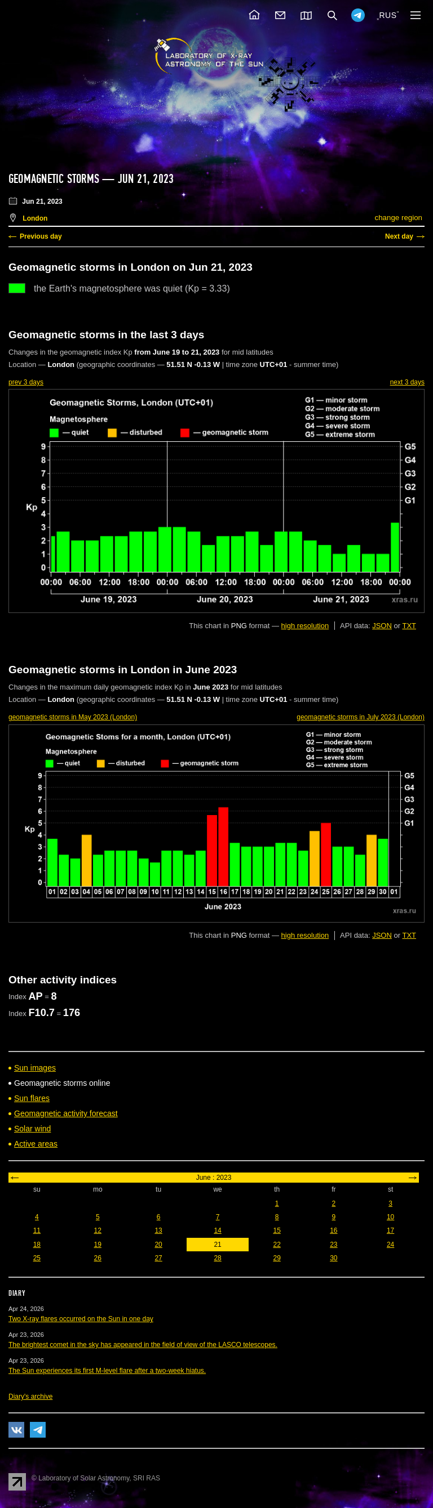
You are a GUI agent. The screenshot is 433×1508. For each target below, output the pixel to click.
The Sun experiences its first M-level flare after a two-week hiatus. (107, 1371)
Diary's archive (30, 1396)
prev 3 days (25, 382)
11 (37, 1230)
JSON (382, 625)
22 (276, 1245)
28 (217, 1258)
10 (390, 1217)
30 (333, 1258)
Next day (399, 236)
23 (333, 1245)
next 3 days (407, 382)
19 (97, 1245)
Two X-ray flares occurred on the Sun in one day (80, 1319)
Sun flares (32, 1098)
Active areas (36, 1143)
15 (276, 1230)
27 (158, 1258)
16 (333, 1230)
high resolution (305, 625)
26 (97, 1258)
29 (276, 1258)
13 (158, 1230)
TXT (409, 625)
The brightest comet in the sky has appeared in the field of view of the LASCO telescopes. (142, 1345)
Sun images (35, 1067)
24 (390, 1245)
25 (37, 1258)
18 (37, 1245)
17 (390, 1230)
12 (97, 1230)
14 (217, 1230)
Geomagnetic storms (55, 179)
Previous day (41, 236)
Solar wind (32, 1128)
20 (158, 1245)
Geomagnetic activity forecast (66, 1113)
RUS (387, 15)
